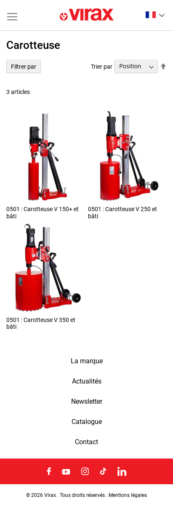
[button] (155, 14)
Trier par (101, 66)
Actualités (86, 381)
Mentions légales (128, 495)
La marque (87, 361)
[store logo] (87, 15)
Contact (86, 442)
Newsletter (86, 401)
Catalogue (87, 422)
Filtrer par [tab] (23, 66)
